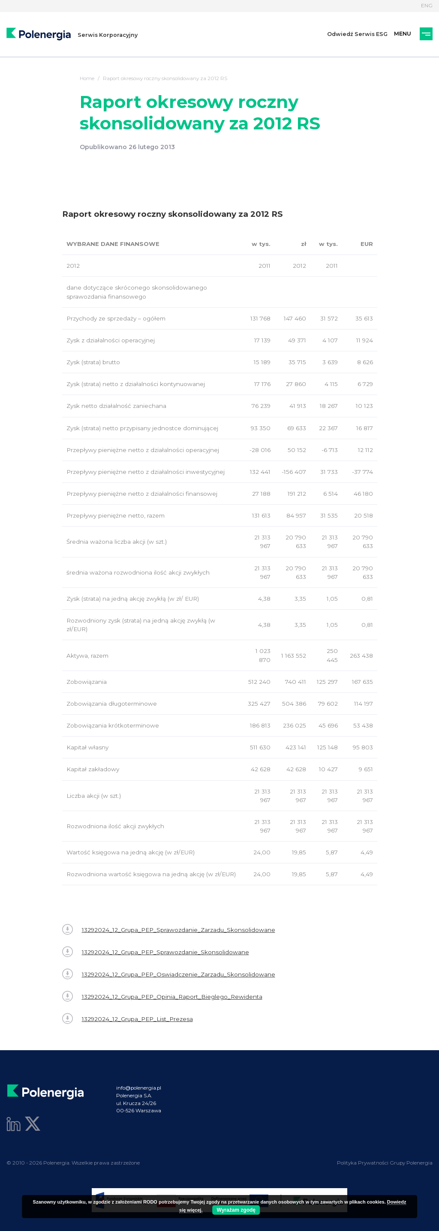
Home (87, 78)
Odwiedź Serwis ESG (357, 34)
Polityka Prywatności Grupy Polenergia (385, 1163)
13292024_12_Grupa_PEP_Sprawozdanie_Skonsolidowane (155, 952)
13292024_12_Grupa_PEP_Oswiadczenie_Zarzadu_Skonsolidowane (168, 974)
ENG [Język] (427, 6)
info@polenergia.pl (138, 1088)
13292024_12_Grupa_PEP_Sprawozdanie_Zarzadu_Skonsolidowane (168, 929)
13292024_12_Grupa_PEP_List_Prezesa (127, 1018)
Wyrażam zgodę (236, 1210)
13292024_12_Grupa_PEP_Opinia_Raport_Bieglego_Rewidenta (162, 996)
